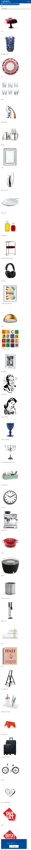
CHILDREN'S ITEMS (4, 734)
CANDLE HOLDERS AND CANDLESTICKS (7, 462)
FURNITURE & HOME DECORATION (7, 258)
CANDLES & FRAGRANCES (5, 439)
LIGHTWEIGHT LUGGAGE (5, 757)
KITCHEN (2, 553)
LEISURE (2, 779)
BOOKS (2, 666)
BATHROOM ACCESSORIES (5, 711)
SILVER (2, 167)
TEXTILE (2, 643)
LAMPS (2, 326)
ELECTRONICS (3, 281)
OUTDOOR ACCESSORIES (5, 598)
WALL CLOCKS (3, 507)
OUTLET (2, 825)
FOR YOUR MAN (3, 394)
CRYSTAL (2, 99)
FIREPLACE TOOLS (4, 621)
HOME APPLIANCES (4, 530)
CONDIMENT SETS (4, 235)
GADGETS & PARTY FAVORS (5, 802)
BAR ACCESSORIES (4, 122)
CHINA (2, 77)
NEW (2, 31)
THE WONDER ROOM (4, 54)
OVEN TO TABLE (3, 213)
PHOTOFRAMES (3, 371)
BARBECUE (3, 575)
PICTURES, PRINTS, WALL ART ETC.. (6, 303)
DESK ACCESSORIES (4, 485)
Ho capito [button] (13, 846)
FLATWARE (2, 145)
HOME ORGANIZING (4, 689)
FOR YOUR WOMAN (4, 417)
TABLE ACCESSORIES (4, 190)
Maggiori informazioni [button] (11, 843)
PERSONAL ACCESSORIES (5, 349)
